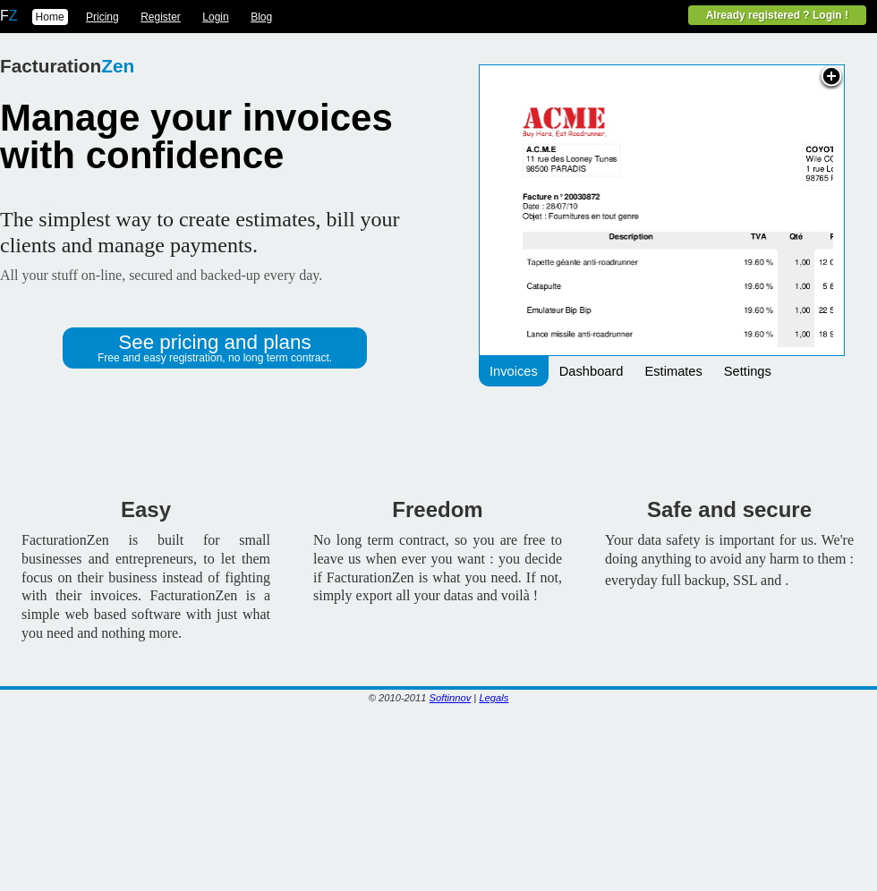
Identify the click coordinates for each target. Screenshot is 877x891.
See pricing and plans (214, 347)
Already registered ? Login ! (777, 15)
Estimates (673, 371)
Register (160, 17)
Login (215, 17)
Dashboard (591, 371)
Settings (747, 371)
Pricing (102, 17)
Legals (493, 697)
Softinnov (451, 697)
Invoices (514, 371)
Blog (261, 17)
